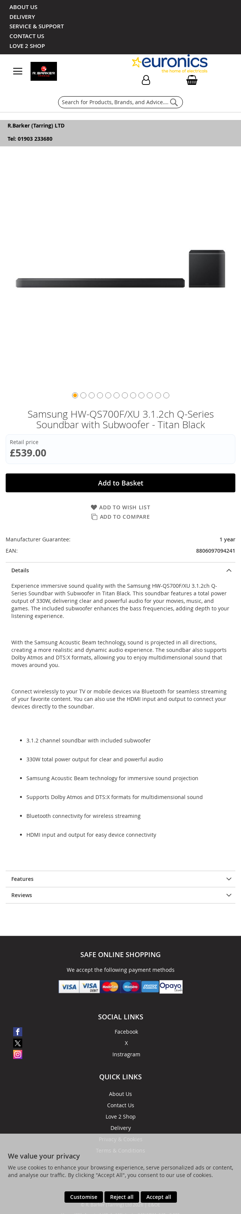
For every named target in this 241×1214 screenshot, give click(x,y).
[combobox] (120, 102)
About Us (120, 1093)
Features (22, 878)
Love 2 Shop (121, 1116)
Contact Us (120, 1105)
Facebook (126, 1031)
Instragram (126, 1054)
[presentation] (120, 570)
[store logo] (65, 71)
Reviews (21, 895)
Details (20, 570)
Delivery (121, 1127)
